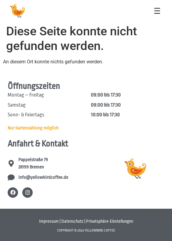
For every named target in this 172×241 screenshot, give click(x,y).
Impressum (49, 221)
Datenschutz (72, 221)
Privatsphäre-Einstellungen (109, 221)
